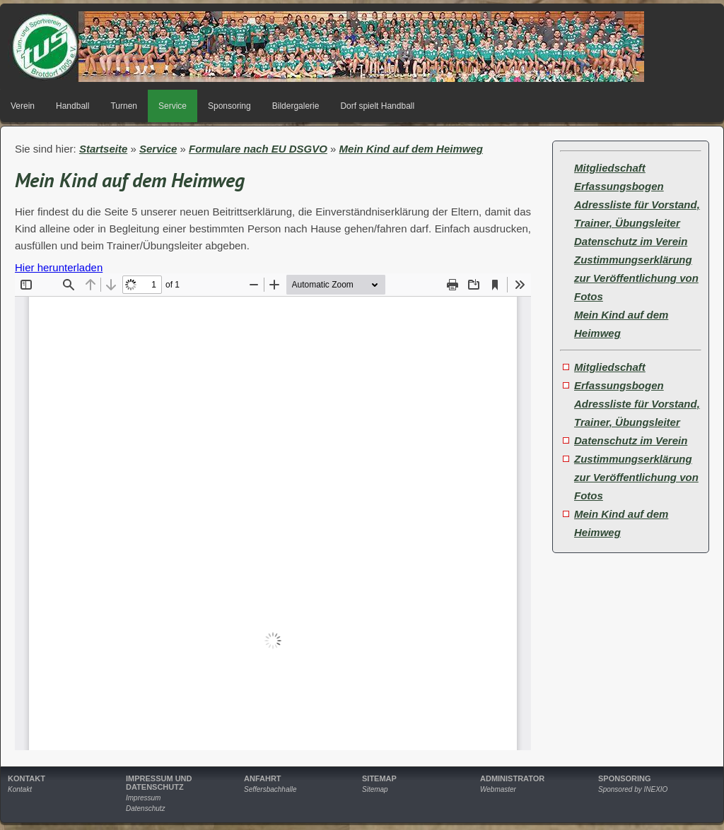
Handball (72, 106)
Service (172, 106)
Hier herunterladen (59, 267)
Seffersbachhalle (270, 789)
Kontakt (20, 789)
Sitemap (375, 789)
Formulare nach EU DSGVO (258, 149)
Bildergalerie (296, 106)
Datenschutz (145, 808)
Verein (23, 106)
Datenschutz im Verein (630, 241)
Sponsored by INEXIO (632, 789)
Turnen (123, 106)
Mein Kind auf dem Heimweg (411, 149)
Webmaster (498, 789)
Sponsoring (229, 106)
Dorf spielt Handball (377, 106)
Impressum (143, 798)
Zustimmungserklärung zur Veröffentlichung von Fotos (636, 278)
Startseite (103, 149)
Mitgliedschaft (610, 168)
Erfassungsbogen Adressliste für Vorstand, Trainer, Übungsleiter (637, 204)
